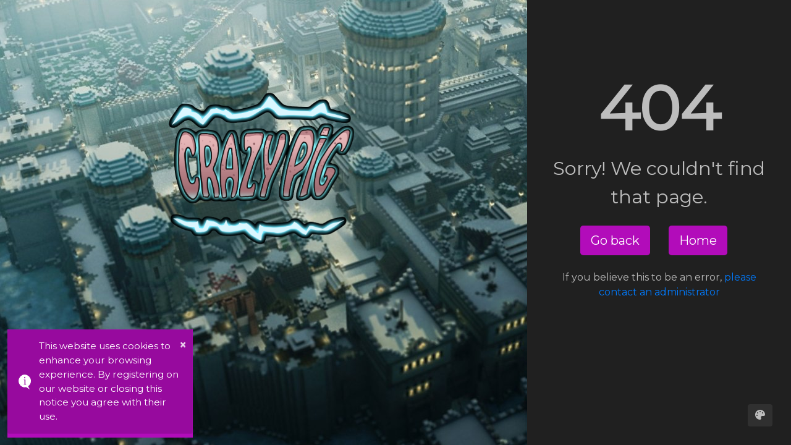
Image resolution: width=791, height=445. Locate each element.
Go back (615, 240)
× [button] (183, 344)
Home (698, 240)
